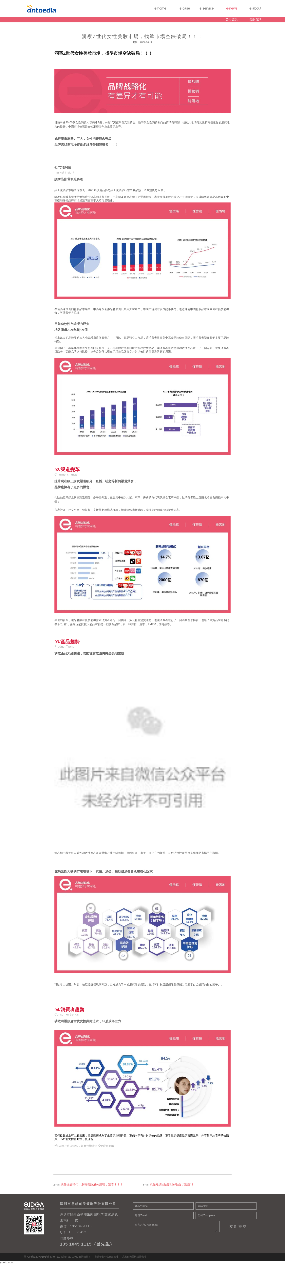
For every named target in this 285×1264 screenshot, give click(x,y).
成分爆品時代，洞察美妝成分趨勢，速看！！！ (92, 1184)
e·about (249, 9)
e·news (226, 9)
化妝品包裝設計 (53, 8)
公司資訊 (232, 19)
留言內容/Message (175, 1226)
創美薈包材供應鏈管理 (106, 1256)
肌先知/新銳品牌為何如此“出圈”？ (172, 1184)
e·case (178, 9)
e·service (202, 9)
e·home (154, 9)
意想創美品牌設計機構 (134, 1256)
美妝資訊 (255, 19)
